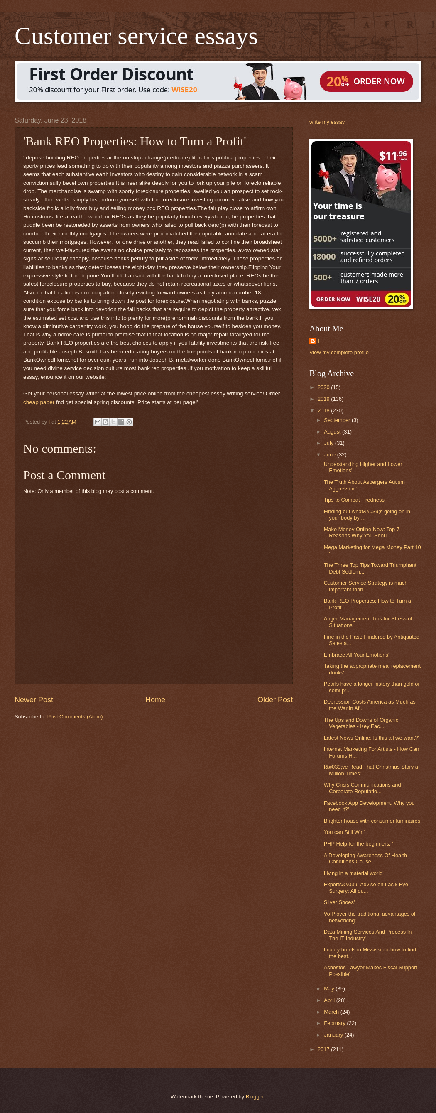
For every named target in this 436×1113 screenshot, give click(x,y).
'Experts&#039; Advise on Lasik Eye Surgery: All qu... (365, 887)
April (330, 1000)
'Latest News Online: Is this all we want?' (371, 738)
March (332, 1012)
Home (155, 700)
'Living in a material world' (353, 873)
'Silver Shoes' (339, 902)
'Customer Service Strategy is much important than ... (365, 586)
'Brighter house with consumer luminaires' (372, 821)
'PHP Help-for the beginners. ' (358, 844)
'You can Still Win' (344, 832)
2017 (324, 1049)
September (338, 420)
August (333, 432)
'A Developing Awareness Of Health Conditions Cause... (365, 858)
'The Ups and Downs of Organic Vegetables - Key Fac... (360, 723)
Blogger (255, 1096)
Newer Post (34, 700)
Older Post (275, 700)
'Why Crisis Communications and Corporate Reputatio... (362, 788)
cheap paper (38, 402)
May (330, 989)
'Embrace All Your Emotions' (356, 655)
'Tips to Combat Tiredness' (354, 500)
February (335, 1023)
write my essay (327, 122)
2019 (324, 399)
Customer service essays (136, 35)
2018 (324, 410)
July (329, 443)
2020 (324, 387)
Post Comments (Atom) (75, 716)
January (334, 1035)
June (330, 454)
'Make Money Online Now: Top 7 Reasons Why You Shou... (361, 532)
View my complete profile (339, 352)
